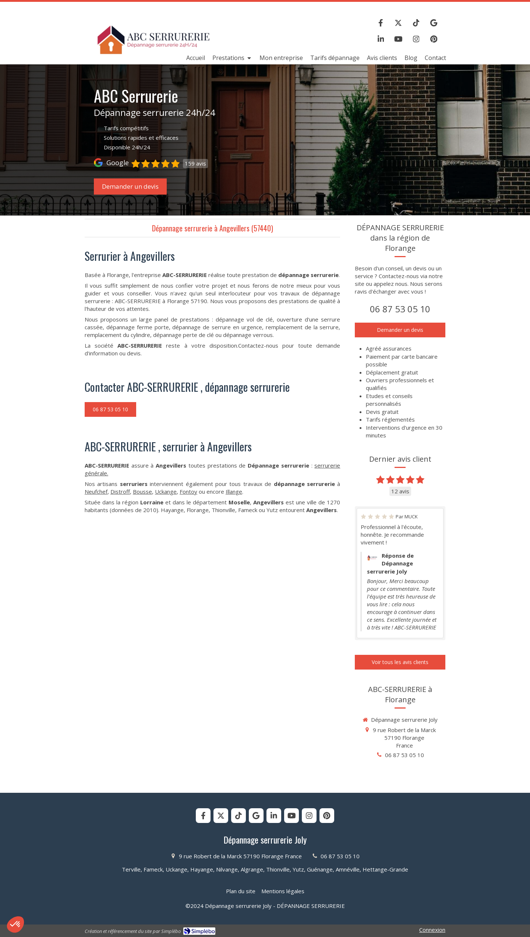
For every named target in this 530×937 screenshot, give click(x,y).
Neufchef (96, 491)
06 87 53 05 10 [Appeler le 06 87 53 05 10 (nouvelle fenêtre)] (400, 309)
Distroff (120, 491)
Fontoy (188, 491)
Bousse (142, 491)
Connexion (432, 929)
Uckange (166, 491)
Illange (234, 491)
